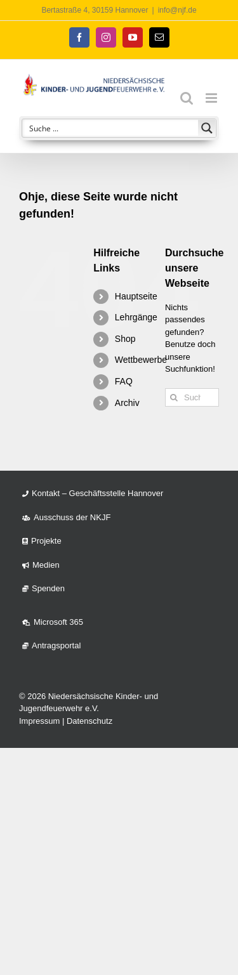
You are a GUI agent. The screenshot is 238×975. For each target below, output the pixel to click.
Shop (125, 339)
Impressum (39, 721)
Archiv (127, 403)
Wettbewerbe (141, 360)
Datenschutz (89, 721)
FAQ (124, 381)
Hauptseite (136, 296)
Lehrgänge (136, 317)
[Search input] (110, 128)
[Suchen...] (192, 397)
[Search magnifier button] (207, 128)
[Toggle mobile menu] (212, 98)
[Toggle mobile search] (186, 98)
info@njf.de (177, 10)
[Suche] (174, 397)
